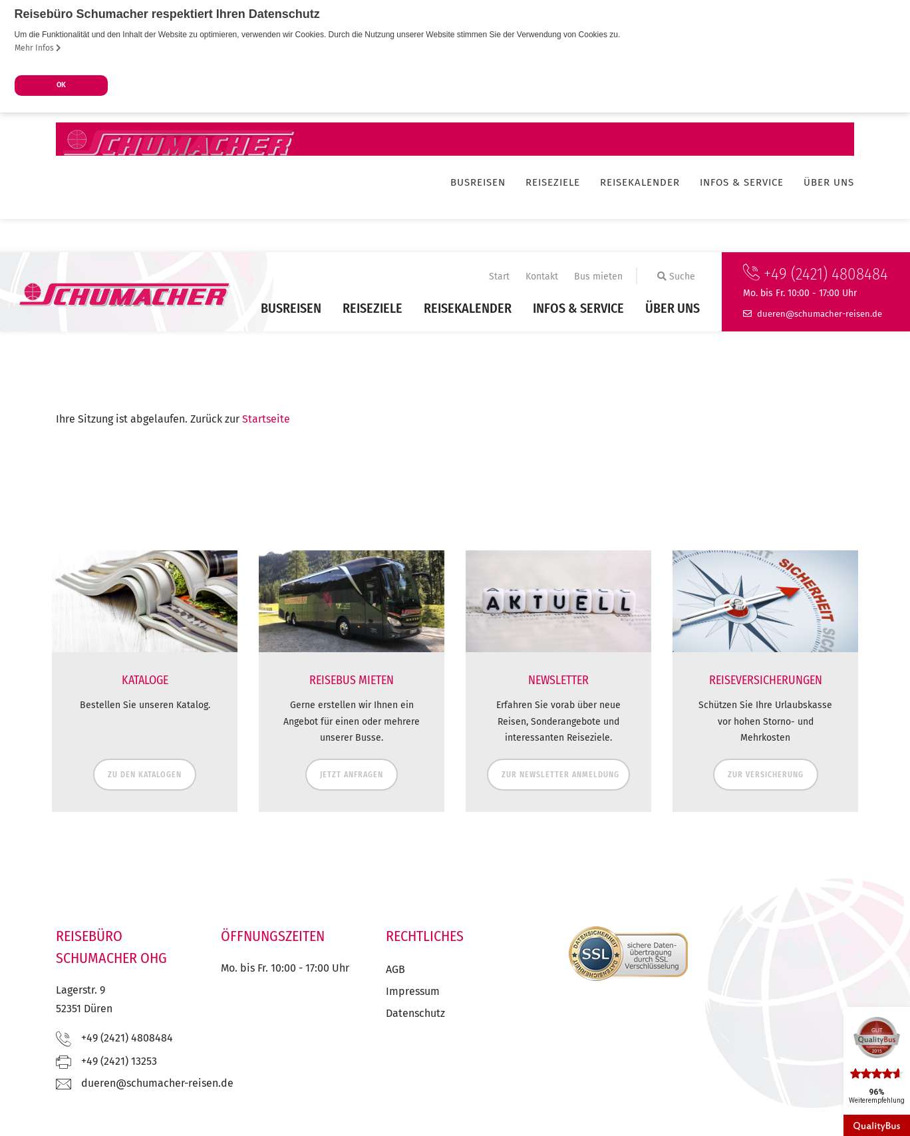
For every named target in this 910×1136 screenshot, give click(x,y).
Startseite (266, 418)
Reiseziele (372, 307)
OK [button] (61, 85)
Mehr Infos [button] (38, 48)
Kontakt (542, 276)
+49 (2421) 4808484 (815, 274)
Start (499, 276)
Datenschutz (415, 1012)
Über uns (672, 307)
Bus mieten (598, 276)
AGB (395, 968)
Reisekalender (468, 307)
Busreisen (291, 307)
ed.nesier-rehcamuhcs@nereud (819, 312)
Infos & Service (578, 307)
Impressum (413, 990)
